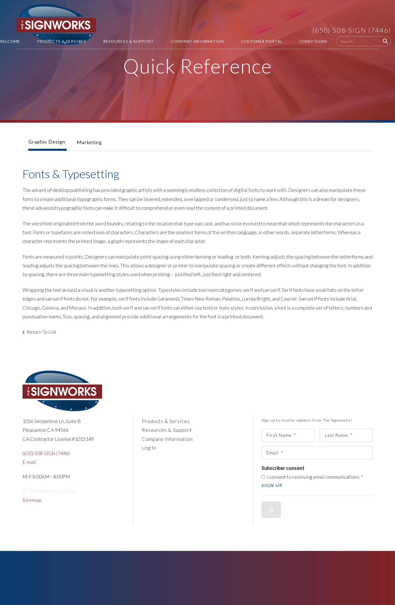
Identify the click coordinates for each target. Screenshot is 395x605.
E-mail (29, 462)
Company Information (197, 41)
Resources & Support (128, 41)
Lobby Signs (313, 41)
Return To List (41, 332)
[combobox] (363, 41)
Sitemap (32, 500)
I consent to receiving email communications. (312, 477)
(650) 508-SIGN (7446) (351, 30)
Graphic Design (46, 142)
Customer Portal (262, 41)
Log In (149, 448)
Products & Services (61, 41)
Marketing (89, 142)
